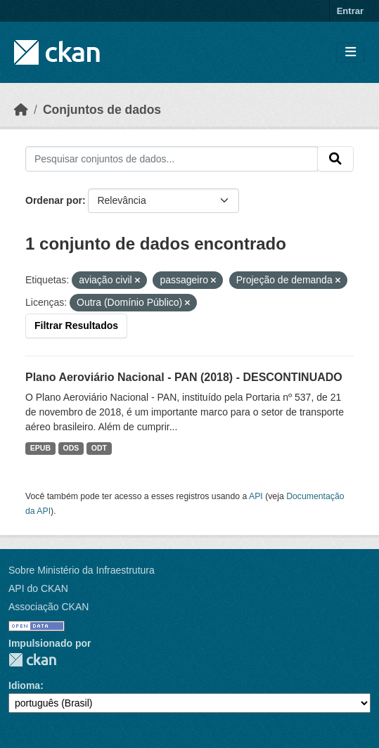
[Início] (21, 110)
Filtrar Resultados (76, 325)
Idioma (24, 685)
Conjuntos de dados (102, 110)
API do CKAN (38, 588)
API (256, 496)
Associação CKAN (48, 606)
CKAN (32, 659)
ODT (99, 448)
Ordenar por (53, 200)
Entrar (350, 11)
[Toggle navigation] (350, 52)
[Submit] (335, 159)
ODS (71, 448)
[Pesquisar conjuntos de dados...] (171, 159)
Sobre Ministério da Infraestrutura (81, 570)
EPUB (40, 448)
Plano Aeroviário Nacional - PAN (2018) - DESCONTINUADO (183, 377)
